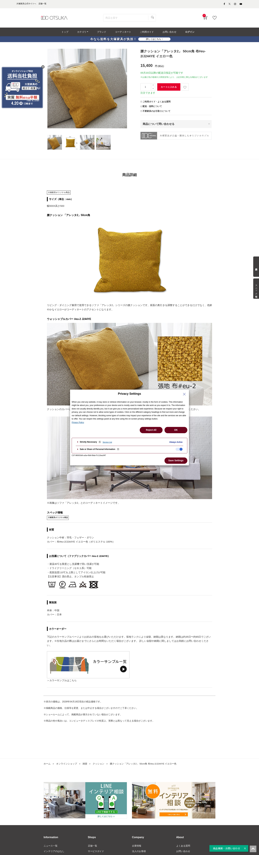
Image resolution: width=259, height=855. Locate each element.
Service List (107, 442)
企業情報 (136, 846)
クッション (98, 765)
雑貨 (85, 765)
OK (176, 430)
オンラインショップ (66, 765)
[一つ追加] (153, 86)
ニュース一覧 (50, 846)
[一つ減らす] (153, 89)
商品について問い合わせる (158, 125)
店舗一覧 (92, 846)
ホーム (47, 765)
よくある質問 (183, 846)
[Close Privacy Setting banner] (184, 394)
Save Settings (176, 460)
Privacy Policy (78, 422)
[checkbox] (179, 449)
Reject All (151, 430)
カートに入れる (169, 88)
